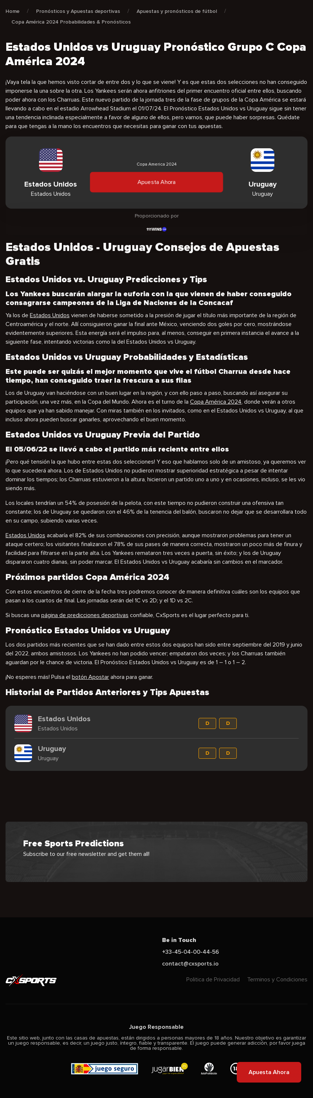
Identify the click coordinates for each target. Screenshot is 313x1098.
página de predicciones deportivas (85, 615)
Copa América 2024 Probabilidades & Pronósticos (71, 22)
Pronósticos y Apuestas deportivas (78, 11)
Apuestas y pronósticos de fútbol (177, 11)
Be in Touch (179, 940)
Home (13, 11)
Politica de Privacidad (213, 979)
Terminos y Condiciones (277, 979)
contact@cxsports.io (190, 963)
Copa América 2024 (216, 401)
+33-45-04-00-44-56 (190, 952)
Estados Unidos (50, 315)
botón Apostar (90, 677)
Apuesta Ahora (156, 182)
